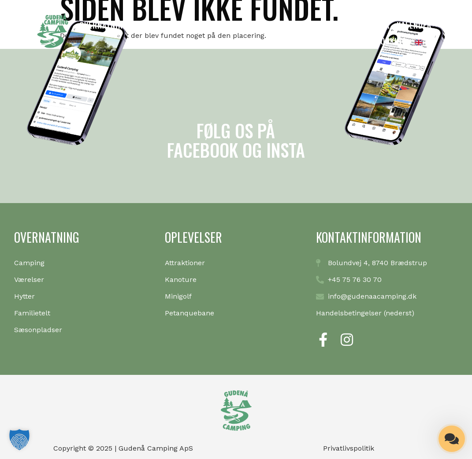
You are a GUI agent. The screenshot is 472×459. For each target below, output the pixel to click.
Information (311, 25)
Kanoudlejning (162, 25)
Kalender (414, 25)
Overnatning (103, 25)
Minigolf (214, 25)
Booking (391, 41)
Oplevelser (259, 25)
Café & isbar (366, 25)
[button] (19, 439)
